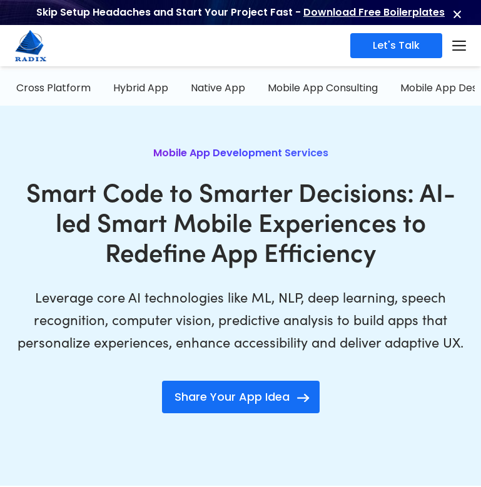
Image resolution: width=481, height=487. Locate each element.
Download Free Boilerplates (374, 12)
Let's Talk (396, 45)
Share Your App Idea (232, 396)
